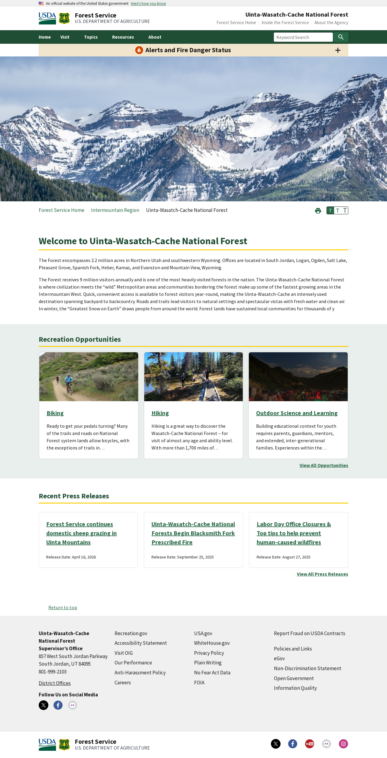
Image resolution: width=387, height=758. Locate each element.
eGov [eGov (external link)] (279, 658)
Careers (123, 682)
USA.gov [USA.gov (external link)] (203, 633)
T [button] (330, 210)
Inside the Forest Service (285, 22)
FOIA (199, 682)
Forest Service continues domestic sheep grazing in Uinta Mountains (81, 533)
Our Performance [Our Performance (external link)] (133, 662)
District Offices (55, 683)
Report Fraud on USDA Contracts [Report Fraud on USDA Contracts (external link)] (309, 633)
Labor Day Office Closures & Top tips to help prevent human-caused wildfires (294, 533)
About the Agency (331, 22)
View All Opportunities (324, 465)
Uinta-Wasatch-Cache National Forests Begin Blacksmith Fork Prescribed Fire (193, 533)
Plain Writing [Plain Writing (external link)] (208, 662)
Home (45, 37)
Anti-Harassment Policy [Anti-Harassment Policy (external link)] (140, 672)
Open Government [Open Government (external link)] (294, 678)
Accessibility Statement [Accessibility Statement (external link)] (141, 643)
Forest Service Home (236, 22)
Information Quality (295, 688)
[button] (318, 210)
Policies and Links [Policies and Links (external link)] (293, 648)
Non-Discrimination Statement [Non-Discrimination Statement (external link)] (307, 668)
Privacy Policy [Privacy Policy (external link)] (209, 653)
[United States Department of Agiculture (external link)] (49, 18)
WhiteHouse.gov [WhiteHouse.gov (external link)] (212, 643)
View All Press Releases (322, 574)
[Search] (341, 37)
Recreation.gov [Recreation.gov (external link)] (131, 633)
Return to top (62, 607)
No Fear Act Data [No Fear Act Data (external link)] (212, 672)
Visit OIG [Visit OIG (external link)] (124, 653)
